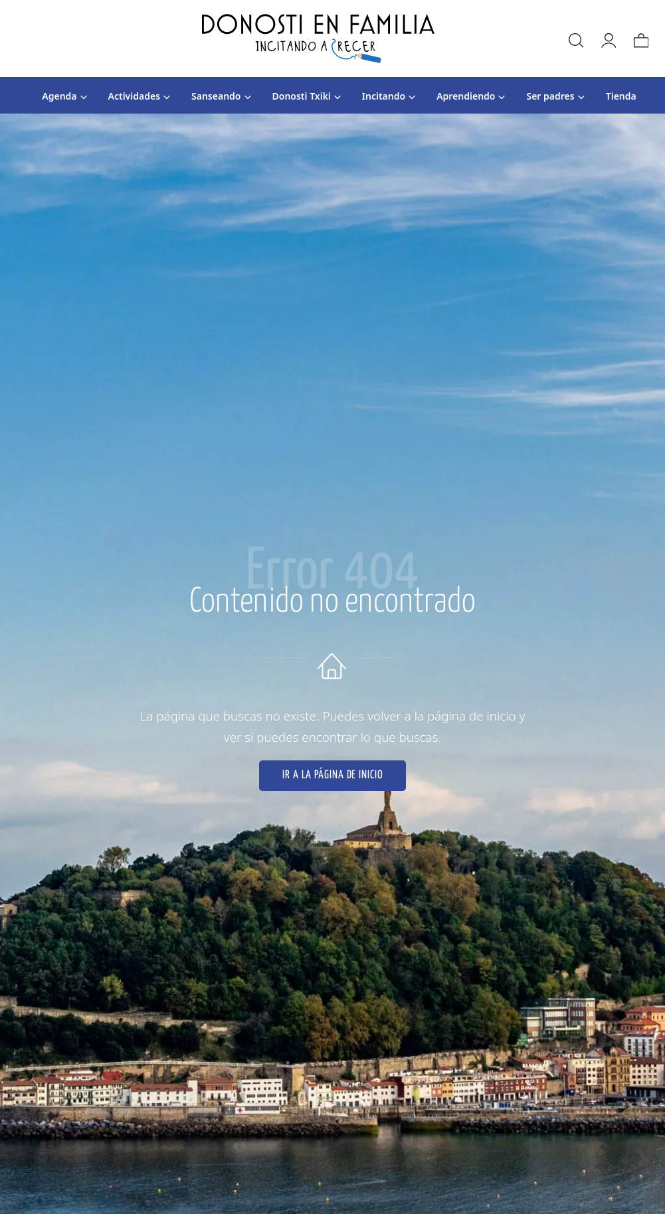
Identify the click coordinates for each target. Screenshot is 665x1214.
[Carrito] (640, 38)
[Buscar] (575, 38)
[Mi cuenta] (608, 38)
